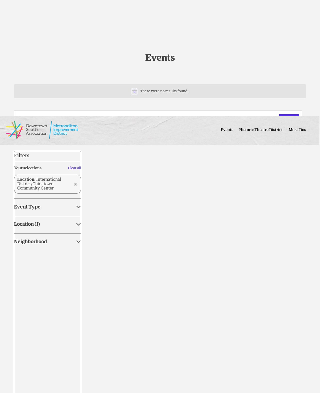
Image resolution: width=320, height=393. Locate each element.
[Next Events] (27, 138)
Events (227, 14)
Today (42, 138)
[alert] (160, 91)
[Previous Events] (17, 138)
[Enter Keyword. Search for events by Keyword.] (148, 120)
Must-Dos (297, 14)
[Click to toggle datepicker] (74, 138)
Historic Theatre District (261, 14)
